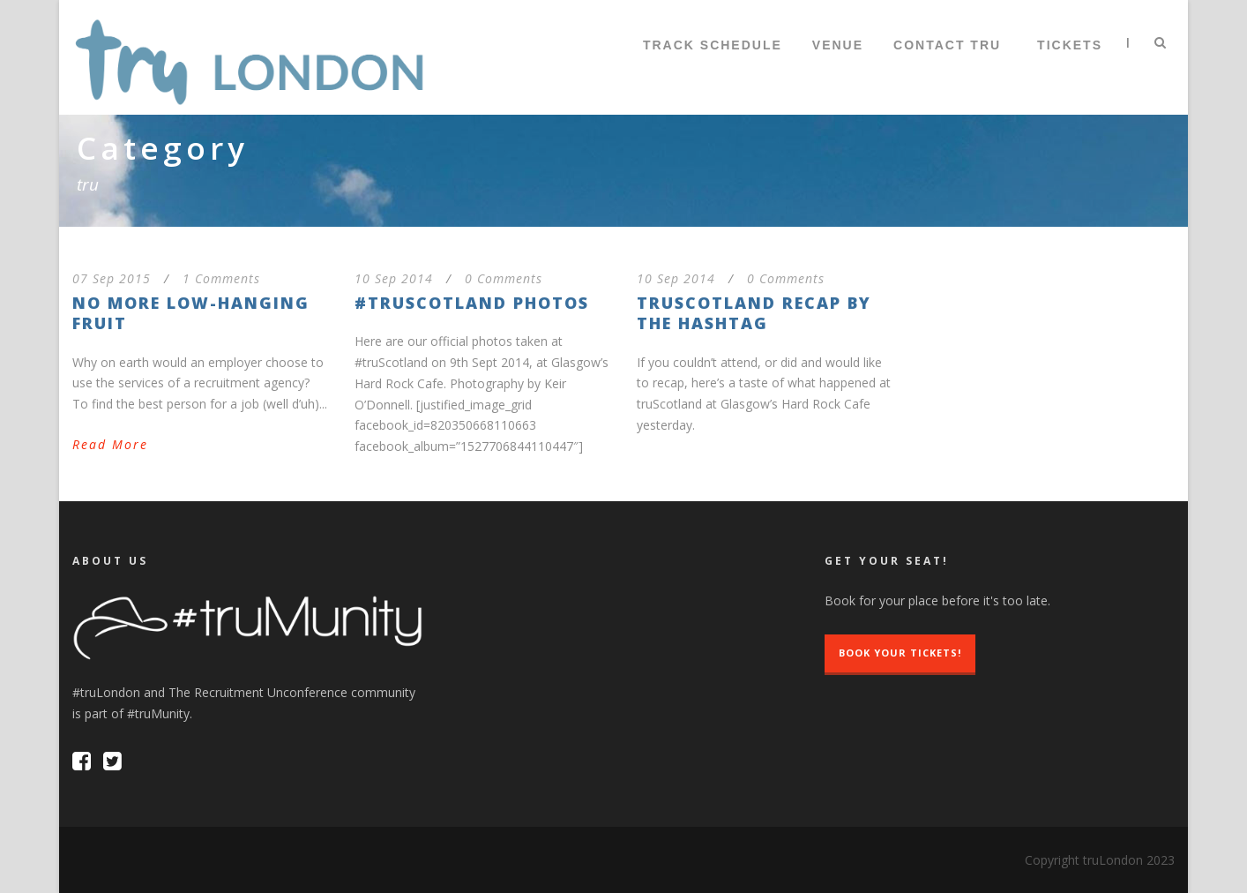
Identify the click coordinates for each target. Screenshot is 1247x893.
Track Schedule (712, 45)
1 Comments (221, 278)
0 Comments (503, 278)
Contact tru (947, 45)
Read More (110, 444)
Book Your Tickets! (900, 652)
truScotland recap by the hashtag (754, 313)
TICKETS (1069, 45)
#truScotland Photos (472, 302)
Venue (837, 45)
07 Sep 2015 (111, 278)
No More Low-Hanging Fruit (191, 313)
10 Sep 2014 (394, 278)
